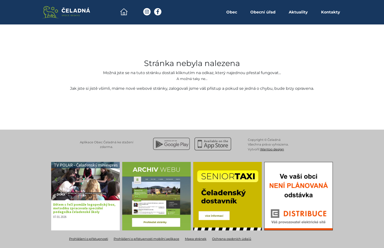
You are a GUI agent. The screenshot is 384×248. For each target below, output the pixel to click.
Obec (231, 12)
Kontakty (330, 12)
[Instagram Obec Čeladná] (147, 11)
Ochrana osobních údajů (231, 239)
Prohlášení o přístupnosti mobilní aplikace (146, 239)
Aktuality (298, 12)
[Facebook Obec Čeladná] (157, 11)
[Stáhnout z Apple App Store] (212, 143)
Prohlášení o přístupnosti (88, 239)
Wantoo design (272, 149)
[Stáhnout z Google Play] (171, 143)
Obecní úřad (263, 12)
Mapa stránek (195, 239)
